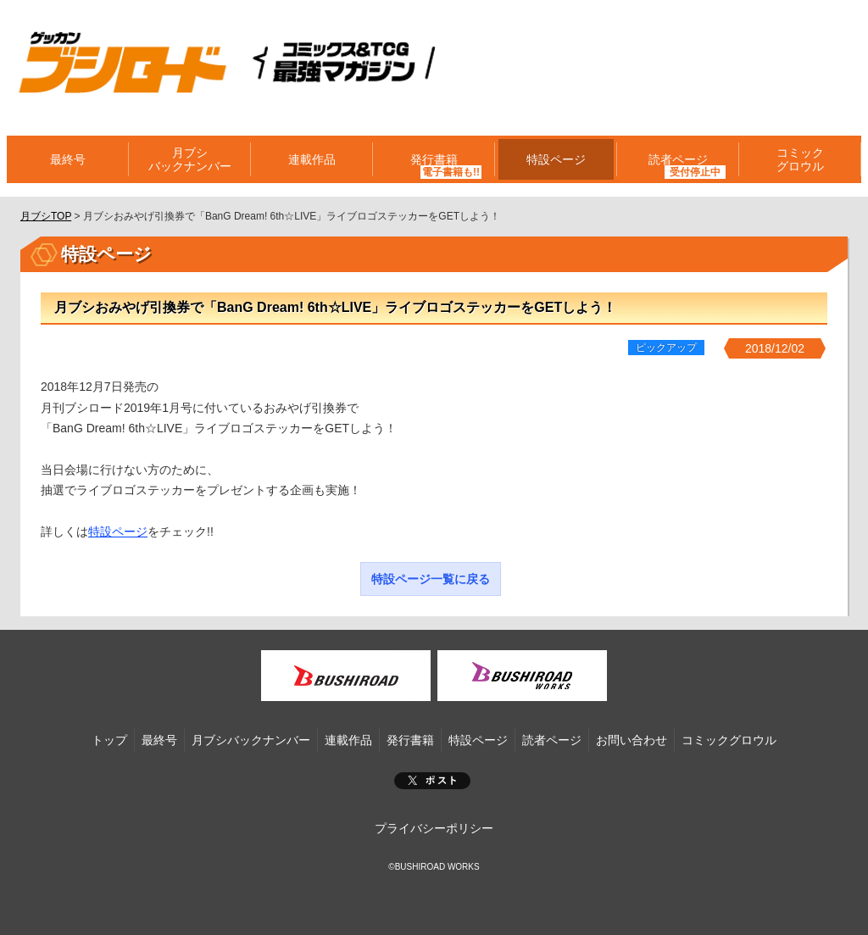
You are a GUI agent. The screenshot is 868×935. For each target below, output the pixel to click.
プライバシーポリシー (434, 828)
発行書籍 (434, 159)
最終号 (68, 159)
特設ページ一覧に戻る (430, 579)
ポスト (432, 780)
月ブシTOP (45, 216)
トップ (109, 740)
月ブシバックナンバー (189, 159)
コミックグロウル (800, 159)
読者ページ (678, 159)
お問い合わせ (631, 740)
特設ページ (556, 159)
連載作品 (312, 159)
